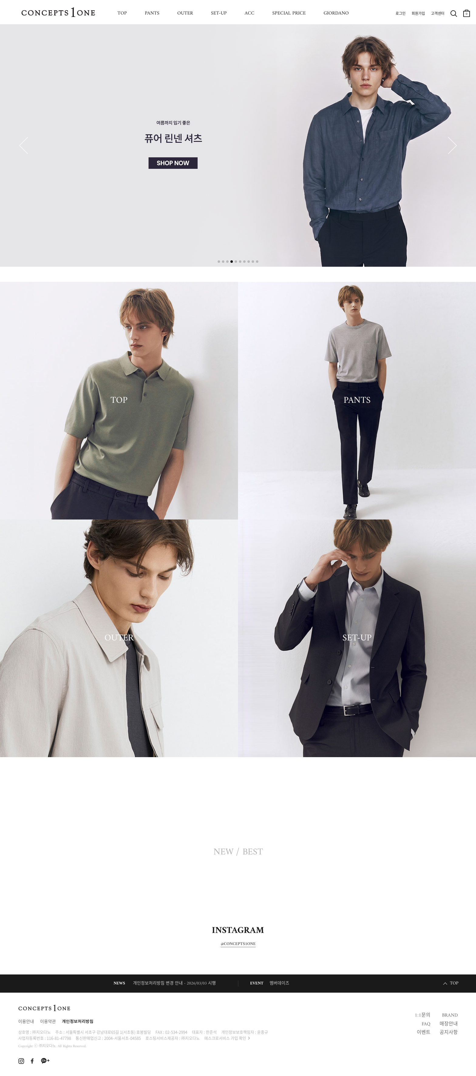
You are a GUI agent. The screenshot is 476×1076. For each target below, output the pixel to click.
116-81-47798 (59, 1038)
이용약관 (48, 1022)
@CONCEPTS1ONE (238, 944)
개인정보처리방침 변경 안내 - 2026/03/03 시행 (174, 983)
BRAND (450, 1015)
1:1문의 (422, 1015)
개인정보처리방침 (77, 1022)
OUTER (185, 13)
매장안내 (449, 1024)
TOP (122, 13)
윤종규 (262, 1032)
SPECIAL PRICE (289, 13)
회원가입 (418, 14)
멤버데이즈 (279, 983)
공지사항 (449, 1032)
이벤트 (423, 1032)
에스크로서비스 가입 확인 (225, 1038)
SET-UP (219, 13)
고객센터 (437, 14)
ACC (249, 13)
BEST (253, 852)
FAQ (426, 1024)
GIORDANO (336, 13)
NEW (223, 852)
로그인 (401, 14)
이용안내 (26, 1022)
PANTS (152, 13)
